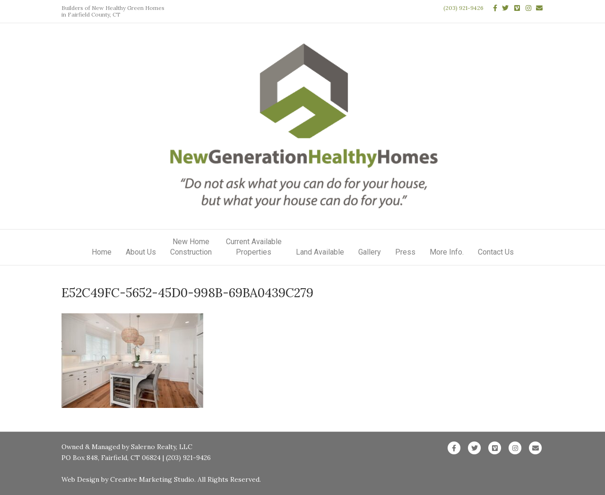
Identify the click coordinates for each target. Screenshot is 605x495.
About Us (141, 252)
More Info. (447, 252)
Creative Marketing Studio (152, 479)
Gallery (369, 252)
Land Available (320, 252)
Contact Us (496, 252)
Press (405, 252)
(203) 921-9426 (463, 7)
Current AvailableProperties (254, 246)
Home (102, 252)
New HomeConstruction (191, 246)
